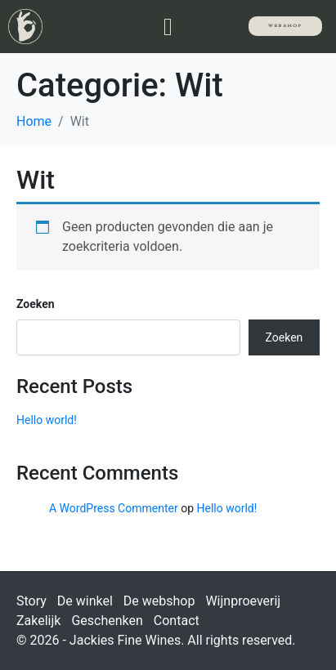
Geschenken (106, 620)
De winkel (85, 601)
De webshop (159, 601)
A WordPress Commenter (113, 508)
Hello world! (46, 420)
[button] (168, 26)
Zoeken (35, 303)
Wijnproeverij (242, 601)
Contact (176, 620)
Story (31, 601)
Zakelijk (38, 620)
